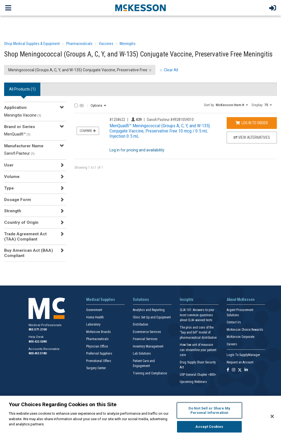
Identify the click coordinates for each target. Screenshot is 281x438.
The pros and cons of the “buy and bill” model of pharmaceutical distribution (198, 333)
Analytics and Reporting (149, 310)
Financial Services (145, 339)
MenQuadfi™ (17, 134)
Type (9, 188)
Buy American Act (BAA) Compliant (28, 253)
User (8, 165)
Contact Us (234, 322)
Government (94, 310)
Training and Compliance (150, 373)
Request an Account (240, 362)
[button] (226, 105)
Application (15, 107)
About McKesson (241, 299)
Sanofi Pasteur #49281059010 (170, 119)
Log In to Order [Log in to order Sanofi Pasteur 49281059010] (251, 123)
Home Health (95, 317)
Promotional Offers (98, 361)
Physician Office (97, 346)
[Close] (272, 416)
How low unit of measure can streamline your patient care (198, 350)
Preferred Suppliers (99, 353)
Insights (186, 299)
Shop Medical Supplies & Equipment (32, 43)
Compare (88, 131)
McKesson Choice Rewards (245, 330)
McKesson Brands (98, 332)
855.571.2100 (38, 329)
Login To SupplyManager (243, 355)
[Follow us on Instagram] (233, 370)
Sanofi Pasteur (19, 153)
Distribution (140, 324)
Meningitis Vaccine (22, 115)
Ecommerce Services (147, 332)
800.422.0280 (38, 341)
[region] (140, 417)
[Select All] (76, 105)
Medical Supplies (100, 299)
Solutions (141, 299)
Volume (11, 176)
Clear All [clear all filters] (171, 70)
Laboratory (93, 324)
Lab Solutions (142, 353)
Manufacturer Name (23, 145)
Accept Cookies (209, 427)
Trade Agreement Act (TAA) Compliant (25, 236)
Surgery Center (96, 368)
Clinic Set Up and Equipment (152, 317)
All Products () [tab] (22, 89)
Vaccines (106, 43)
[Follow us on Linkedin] (246, 370)
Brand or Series (19, 126)
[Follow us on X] (240, 370)
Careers (232, 344)
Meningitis (128, 43)
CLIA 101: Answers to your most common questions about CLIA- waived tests (197, 315)
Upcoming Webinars (193, 382)
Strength (12, 210)
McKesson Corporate (240, 337)
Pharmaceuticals (79, 43)
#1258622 (117, 119)
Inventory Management (148, 346)
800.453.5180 (38, 353)
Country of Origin (21, 222)
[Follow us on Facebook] (228, 370)
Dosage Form (17, 199)
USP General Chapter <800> (198, 375)
